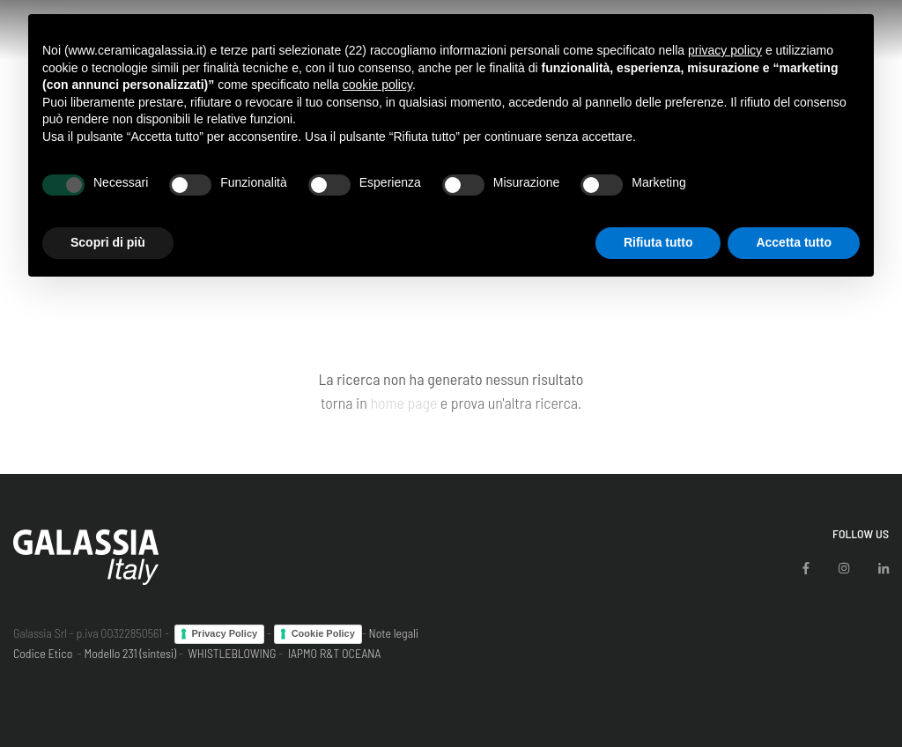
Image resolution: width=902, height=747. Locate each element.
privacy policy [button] (725, 50)
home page (403, 402)
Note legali (393, 632)
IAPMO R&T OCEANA (334, 653)
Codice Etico (42, 653)
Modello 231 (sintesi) (131, 653)
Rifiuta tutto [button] (658, 242)
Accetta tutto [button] (794, 242)
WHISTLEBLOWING (232, 653)
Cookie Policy (323, 633)
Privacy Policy (225, 633)
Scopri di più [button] (107, 242)
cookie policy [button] (377, 85)
